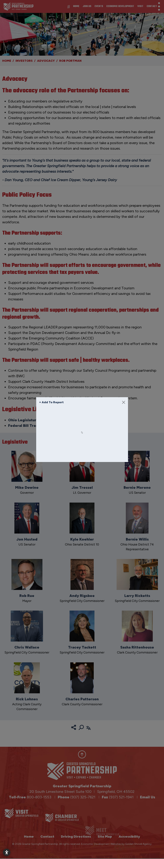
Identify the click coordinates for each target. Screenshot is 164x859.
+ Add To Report (51, 402)
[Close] (124, 402)
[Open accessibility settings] (6, 852)
